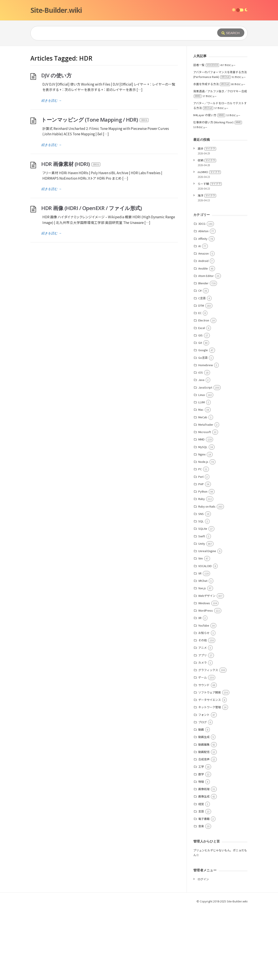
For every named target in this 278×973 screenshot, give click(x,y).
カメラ (202, 728)
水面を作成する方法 (211, 149)
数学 (201, 839)
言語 (201, 876)
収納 (207, 225)
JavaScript (205, 452)
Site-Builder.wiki (56, 10)
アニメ (202, 713)
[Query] (117, 33)
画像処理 (204, 854)
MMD (201, 504)
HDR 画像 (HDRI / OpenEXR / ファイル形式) (91, 273)
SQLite (202, 594)
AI (199, 311)
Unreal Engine (207, 616)
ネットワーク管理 (209, 772)
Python (202, 556)
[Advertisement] (139, 78)
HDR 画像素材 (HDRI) (71, 229)
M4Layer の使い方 (209, 180)
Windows (204, 668)
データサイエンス (209, 765)
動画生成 (204, 802)
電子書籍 (204, 884)
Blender (203, 348)
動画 (201, 795)
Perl (201, 542)
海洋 (207, 260)
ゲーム (202, 742)
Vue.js (202, 653)
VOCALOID (205, 631)
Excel (201, 393)
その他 (202, 705)
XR (200, 683)
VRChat (202, 646)
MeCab (202, 482)
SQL (201, 586)
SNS (201, 579)
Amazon (203, 318)
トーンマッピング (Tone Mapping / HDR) (95, 184)
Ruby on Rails (206, 571)
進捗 (207, 214)
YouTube (203, 690)
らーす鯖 (210, 249)
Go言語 (203, 423)
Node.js (203, 527)
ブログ (202, 787)
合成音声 (204, 824)
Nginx (201, 519)
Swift (201, 601)
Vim (200, 623)
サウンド (204, 750)
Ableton (203, 296)
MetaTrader (205, 490)
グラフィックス (208, 735)
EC (200, 378)
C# (200, 356)
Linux (201, 460)
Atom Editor (206, 341)
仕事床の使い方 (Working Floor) (217, 187)
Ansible (203, 333)
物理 (201, 847)
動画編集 (204, 810)
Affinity (202, 304)
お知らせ (204, 698)
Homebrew (205, 430)
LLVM (201, 467)
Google (203, 415)
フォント (204, 780)
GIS (200, 400)
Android (203, 326)
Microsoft (204, 497)
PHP (201, 549)
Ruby (201, 564)
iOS (200, 437)
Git (200, 408)
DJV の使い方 (56, 140)
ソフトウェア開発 (209, 757)
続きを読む (51, 165)
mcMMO (209, 237)
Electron (203, 385)
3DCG (201, 289)
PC (200, 534)
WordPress (205, 675)
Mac (201, 475)
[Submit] (230, 32)
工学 (201, 832)
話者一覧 (206, 130)
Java (201, 445)
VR (200, 638)
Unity (201, 609)
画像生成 (204, 861)
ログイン (203, 944)
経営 (201, 869)
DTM (201, 371)
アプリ (202, 720)
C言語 (202, 363)
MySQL (202, 512)
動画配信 (204, 817)
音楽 (201, 891)
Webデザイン (206, 661)
